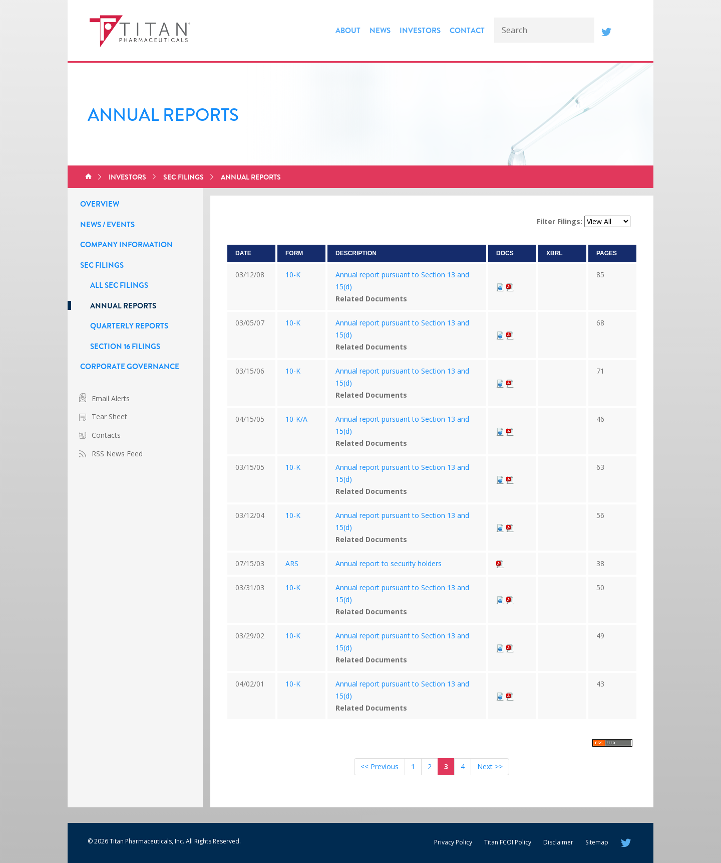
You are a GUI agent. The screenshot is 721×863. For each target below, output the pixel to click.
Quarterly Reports (129, 325)
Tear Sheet (109, 416)
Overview (99, 204)
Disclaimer (558, 842)
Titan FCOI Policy (507, 842)
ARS (291, 563)
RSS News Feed (117, 453)
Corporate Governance (129, 366)
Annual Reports (251, 177)
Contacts (106, 435)
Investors (420, 30)
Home (88, 177)
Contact (467, 30)
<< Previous (379, 766)
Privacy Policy (453, 842)
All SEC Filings (119, 285)
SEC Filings (183, 177)
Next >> (490, 766)
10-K (292, 274)
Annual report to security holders (388, 563)
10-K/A (296, 419)
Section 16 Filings (125, 346)
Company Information (126, 244)
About (347, 30)
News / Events (107, 224)
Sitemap (596, 842)
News (380, 30)
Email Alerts (111, 398)
